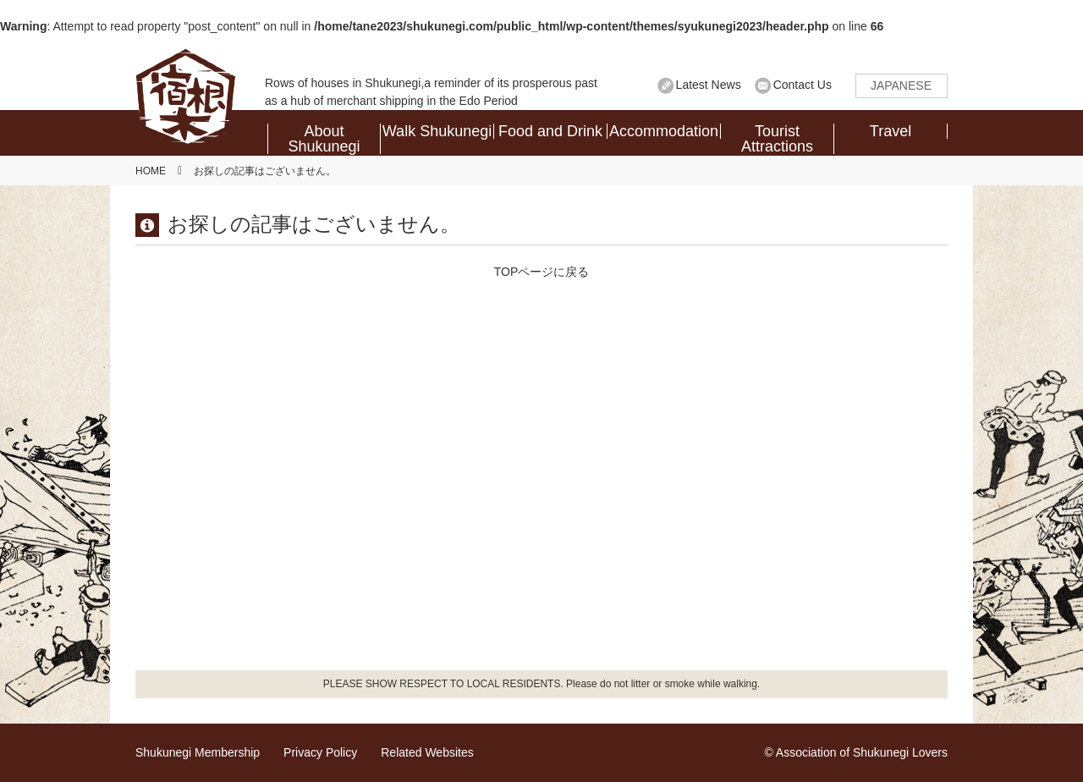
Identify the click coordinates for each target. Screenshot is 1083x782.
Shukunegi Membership (197, 752)
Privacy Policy (320, 752)
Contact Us (802, 84)
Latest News (708, 84)
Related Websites (427, 752)
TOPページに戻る (542, 271)
